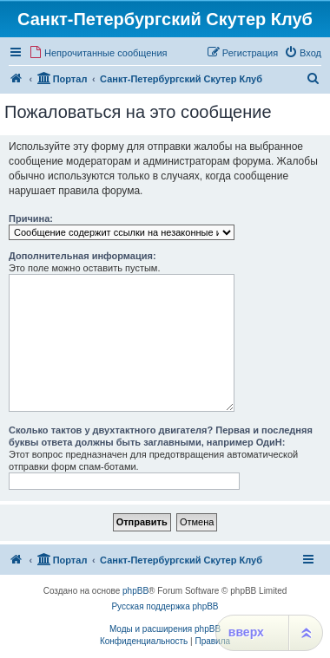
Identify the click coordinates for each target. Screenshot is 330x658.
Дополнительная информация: (82, 256)
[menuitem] (98, 52)
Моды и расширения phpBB (165, 629)
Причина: (31, 218)
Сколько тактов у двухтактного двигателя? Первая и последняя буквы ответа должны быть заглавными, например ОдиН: (161, 436)
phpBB (135, 591)
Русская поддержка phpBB (164, 606)
